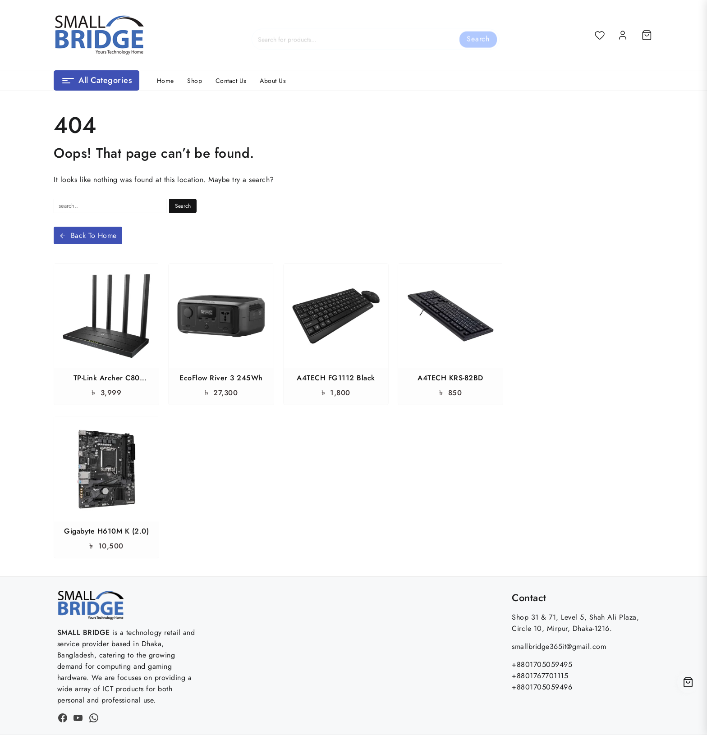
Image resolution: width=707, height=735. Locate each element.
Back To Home (88, 235)
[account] (622, 35)
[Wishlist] (599, 35)
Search (478, 34)
